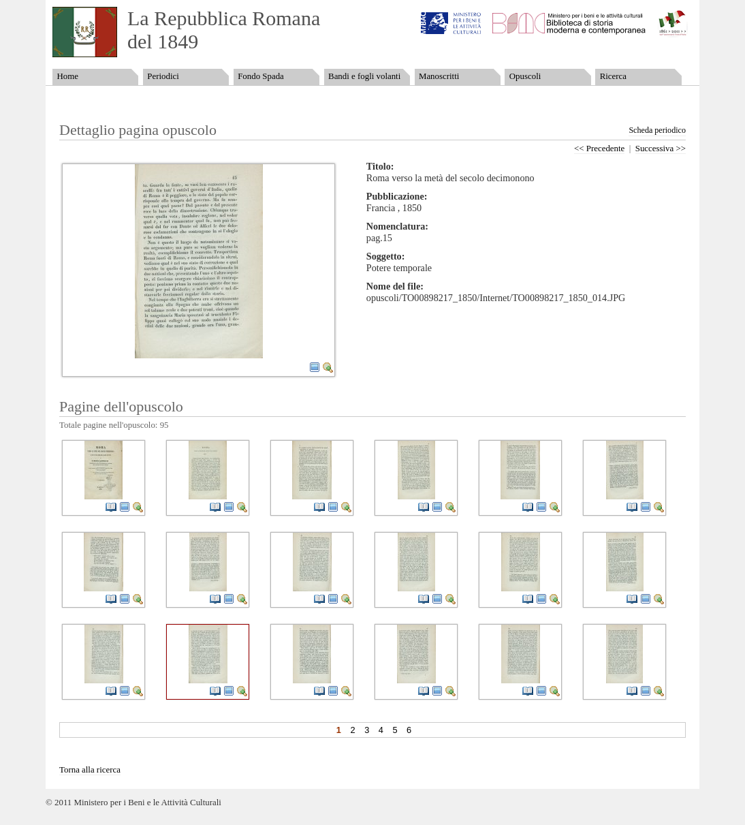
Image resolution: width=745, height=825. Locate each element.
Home (67, 76)
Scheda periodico (657, 130)
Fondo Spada (261, 76)
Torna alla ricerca (90, 770)
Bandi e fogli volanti (364, 76)
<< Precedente (599, 148)
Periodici (162, 76)
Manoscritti (439, 76)
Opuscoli (525, 76)
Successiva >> (660, 148)
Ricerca (613, 76)
